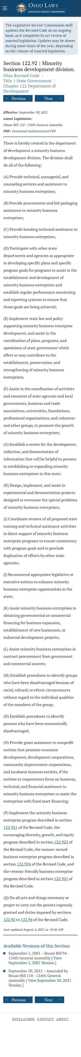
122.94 (27, 919)
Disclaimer (23, 1019)
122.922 (61, 842)
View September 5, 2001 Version (35, 960)
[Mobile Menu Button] (5, 8)
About (62, 1019)
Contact (45, 1019)
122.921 (10, 827)
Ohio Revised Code (21, 75)
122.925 (61, 878)
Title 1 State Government (27, 81)
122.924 (24, 864)
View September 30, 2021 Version (39, 983)
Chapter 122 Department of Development (29, 88)
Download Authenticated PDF (34, 131)
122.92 (9, 919)
